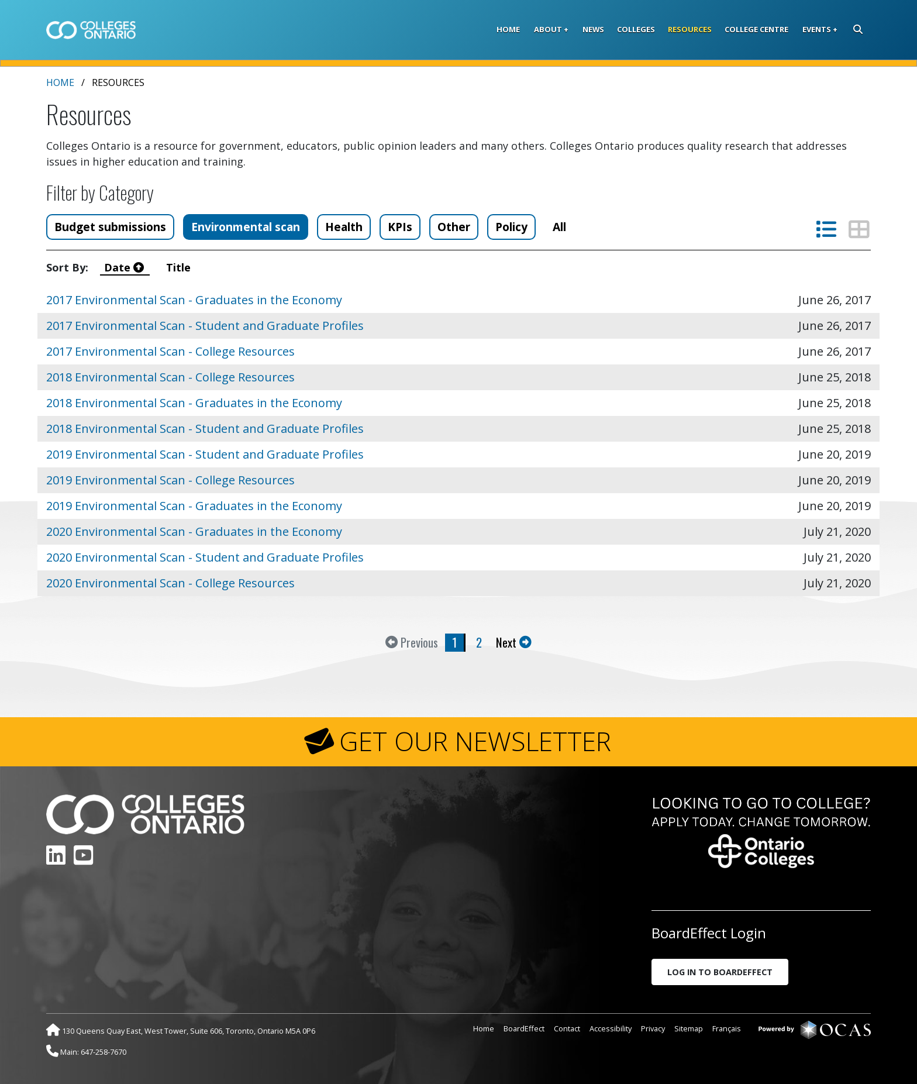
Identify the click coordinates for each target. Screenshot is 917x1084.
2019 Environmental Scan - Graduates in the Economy (194, 506)
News (593, 29)
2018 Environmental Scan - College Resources (170, 377)
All (559, 227)
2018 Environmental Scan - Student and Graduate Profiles (205, 428)
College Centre (756, 29)
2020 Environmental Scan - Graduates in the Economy (194, 531)
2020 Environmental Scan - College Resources (170, 583)
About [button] (548, 29)
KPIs (400, 227)
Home (508, 29)
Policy (511, 227)
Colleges (636, 29)
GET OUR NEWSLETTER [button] (475, 741)
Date (125, 267)
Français (726, 1028)
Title (180, 267)
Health (344, 227)
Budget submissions (110, 227)
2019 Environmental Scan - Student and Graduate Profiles (205, 454)
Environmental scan (245, 227)
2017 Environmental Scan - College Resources (170, 351)
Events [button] (816, 29)
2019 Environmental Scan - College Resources (170, 480)
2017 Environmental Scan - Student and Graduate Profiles (205, 325)
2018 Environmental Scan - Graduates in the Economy (194, 403)
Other (453, 227)
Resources (690, 29)
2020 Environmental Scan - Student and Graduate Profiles (205, 557)
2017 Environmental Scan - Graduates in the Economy (194, 300)
